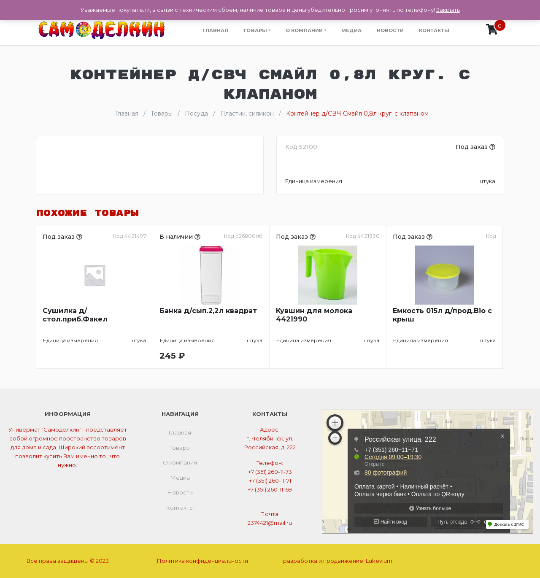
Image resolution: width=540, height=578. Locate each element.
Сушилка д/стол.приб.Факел (75, 315)
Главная (215, 30)
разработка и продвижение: (337, 560)
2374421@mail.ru (270, 522)
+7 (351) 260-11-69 (270, 489)
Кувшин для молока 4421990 (314, 315)
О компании (304, 30)
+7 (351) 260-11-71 (270, 480)
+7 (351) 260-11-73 (270, 471)
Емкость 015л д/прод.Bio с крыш (442, 315)
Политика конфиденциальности (202, 560)
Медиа (351, 30)
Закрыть (448, 9)
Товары (255, 30)
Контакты (434, 30)
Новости (390, 30)
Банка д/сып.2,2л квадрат (208, 311)
